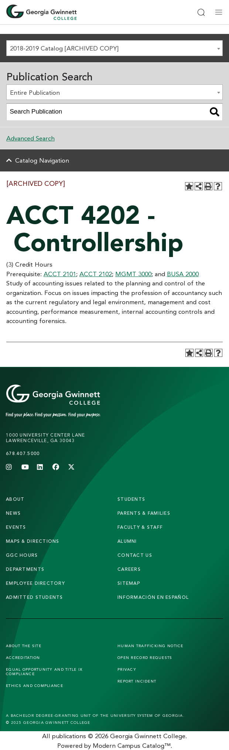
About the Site (23, 645)
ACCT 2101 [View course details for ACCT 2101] (60, 274)
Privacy (126, 669)
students (131, 499)
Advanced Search (30, 138)
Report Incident (136, 681)
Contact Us (134, 555)
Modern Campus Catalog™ (132, 745)
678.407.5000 (23, 453)
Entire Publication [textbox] (35, 92)
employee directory (35, 583)
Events (16, 527)
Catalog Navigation (42, 160)
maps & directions (32, 541)
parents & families (143, 513)
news (13, 513)
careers (129, 569)
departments (25, 569)
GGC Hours (22, 555)
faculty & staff (140, 527)
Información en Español (153, 597)
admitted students (34, 597)
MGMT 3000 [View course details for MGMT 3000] (133, 274)
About (15, 499)
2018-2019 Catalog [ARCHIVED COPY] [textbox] (64, 48)
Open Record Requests (144, 657)
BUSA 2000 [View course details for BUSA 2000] (183, 274)
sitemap (128, 583)
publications (69, 736)
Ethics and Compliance (34, 685)
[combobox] (114, 48)
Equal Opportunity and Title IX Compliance (44, 671)
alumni (127, 541)
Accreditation (23, 657)
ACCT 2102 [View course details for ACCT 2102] (95, 274)
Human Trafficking (150, 645)
